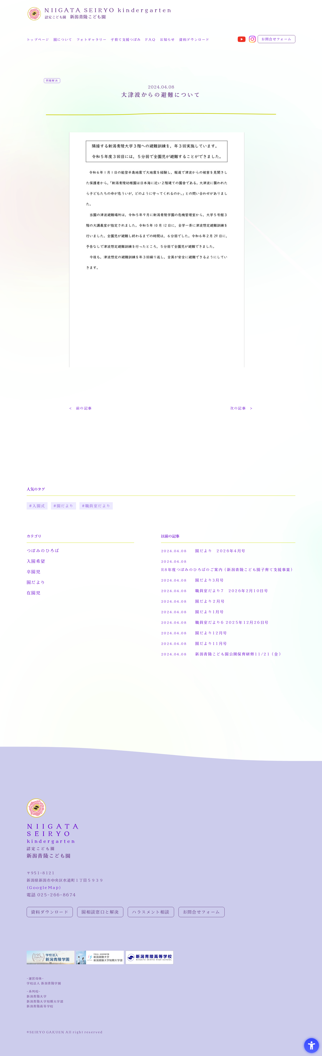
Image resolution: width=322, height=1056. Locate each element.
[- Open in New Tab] (242, 41)
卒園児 (34, 572)
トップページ (38, 40)
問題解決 (52, 80)
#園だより (63, 506)
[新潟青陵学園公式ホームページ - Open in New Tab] (51, 963)
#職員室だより (96, 506)
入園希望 (36, 561)
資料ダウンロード (194, 40)
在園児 (34, 593)
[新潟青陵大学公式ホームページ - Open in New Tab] (100, 963)
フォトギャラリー (91, 40)
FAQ (150, 40)
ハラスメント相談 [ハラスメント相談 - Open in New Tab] (150, 912)
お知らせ (167, 40)
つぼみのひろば (43, 551)
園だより (36, 582)
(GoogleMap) (44, 888)
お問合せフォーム (276, 39)
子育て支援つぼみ (126, 40)
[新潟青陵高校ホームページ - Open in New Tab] (149, 963)
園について (63, 40)
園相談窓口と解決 (100, 912)
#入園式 (37, 506)
